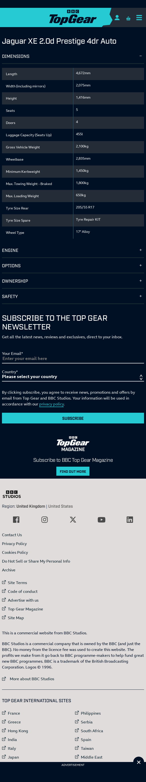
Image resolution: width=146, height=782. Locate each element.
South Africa (92, 730)
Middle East (91, 757)
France (14, 713)
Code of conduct (22, 591)
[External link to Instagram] (44, 519)
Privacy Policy (14, 543)
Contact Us (12, 534)
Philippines (91, 713)
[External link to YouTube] (101, 519)
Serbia (87, 722)
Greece (14, 722)
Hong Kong (18, 730)
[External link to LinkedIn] (130, 519)
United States (60, 506)
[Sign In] (117, 17)
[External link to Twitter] (73, 519)
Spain (86, 739)
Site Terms (17, 582)
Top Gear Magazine (25, 609)
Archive (8, 569)
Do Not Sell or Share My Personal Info (36, 561)
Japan (13, 757)
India (12, 739)
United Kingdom (30, 506)
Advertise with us (23, 600)
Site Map (16, 617)
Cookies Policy (15, 552)
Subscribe (73, 418)
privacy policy (51, 404)
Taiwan (87, 748)
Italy (12, 748)
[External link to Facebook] (16, 519)
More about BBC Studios (28, 678)
